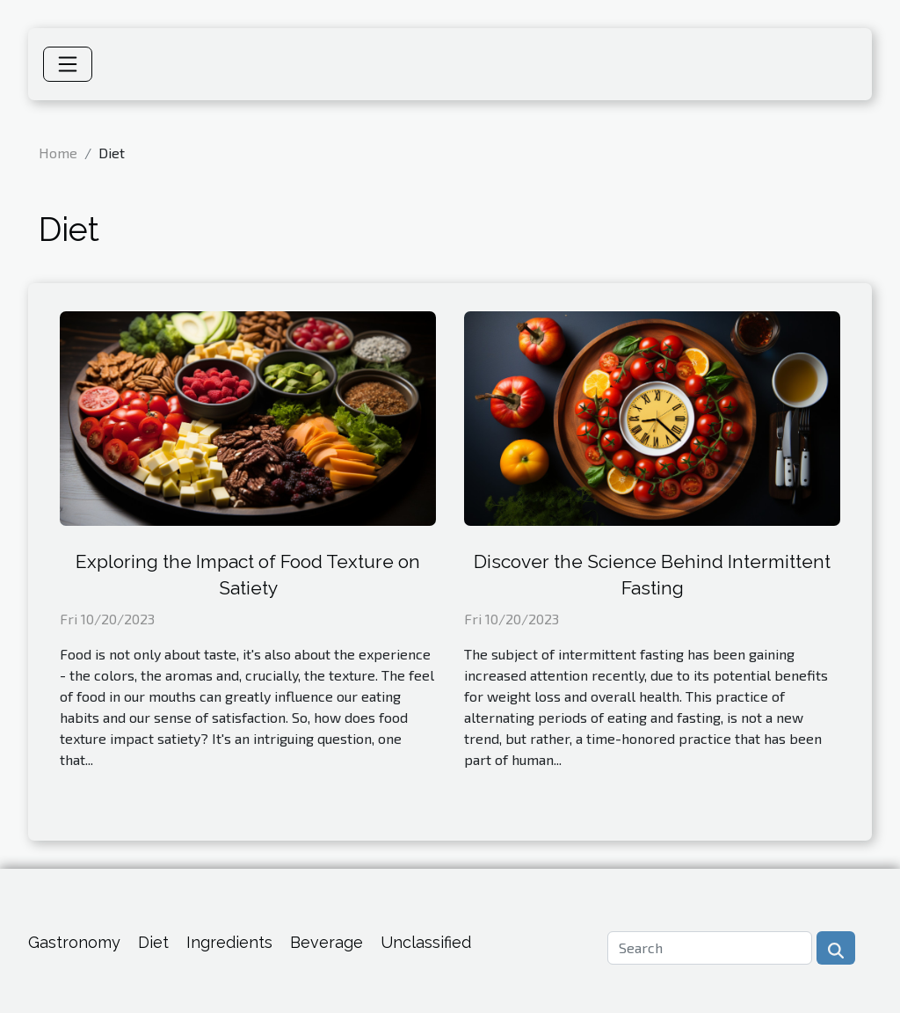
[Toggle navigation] (67, 64)
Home (58, 152)
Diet (153, 942)
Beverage (326, 942)
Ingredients (229, 942)
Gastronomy (74, 942)
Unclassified (426, 942)
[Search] (709, 948)
